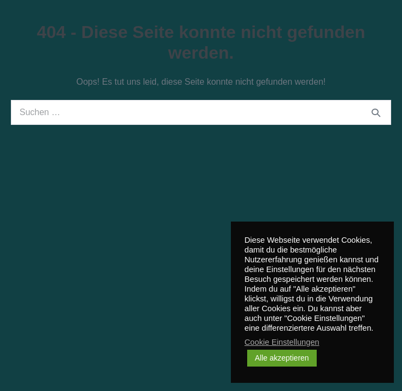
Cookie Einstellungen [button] (281, 342)
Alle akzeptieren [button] (282, 358)
